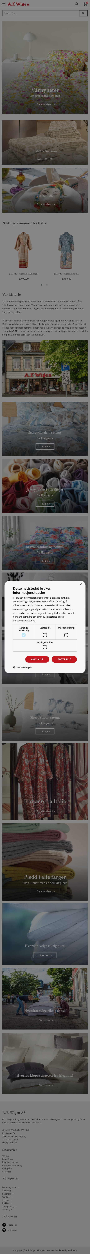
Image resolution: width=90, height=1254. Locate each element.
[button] (22, 667)
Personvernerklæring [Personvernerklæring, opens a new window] (24, 620)
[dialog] (45, 627)
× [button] (80, 584)
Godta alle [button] (64, 659)
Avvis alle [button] (36, 659)
